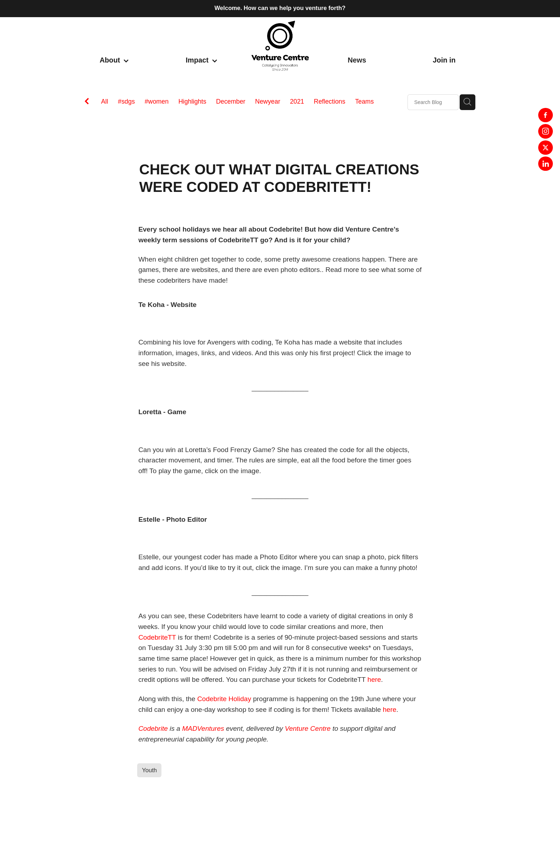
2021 (297, 101)
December (230, 101)
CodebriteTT (157, 637)
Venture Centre (308, 728)
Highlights (192, 101)
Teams (364, 101)
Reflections (329, 101)
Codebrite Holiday (224, 699)
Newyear (267, 101)
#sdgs (126, 101)
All (104, 101)
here (374, 679)
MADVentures (203, 728)
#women (157, 101)
